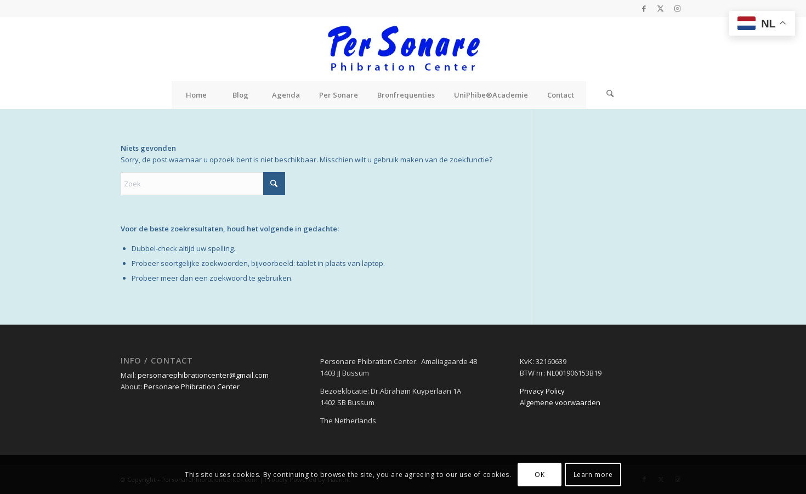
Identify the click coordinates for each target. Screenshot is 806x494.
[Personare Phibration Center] (403, 49)
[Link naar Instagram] (677, 8)
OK (539, 474)
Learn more (593, 474)
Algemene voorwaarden (560, 402)
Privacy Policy (542, 391)
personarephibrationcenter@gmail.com (203, 375)
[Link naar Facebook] (644, 8)
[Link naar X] (660, 8)
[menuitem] (196, 95)
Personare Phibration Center (192, 386)
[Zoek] (610, 95)
